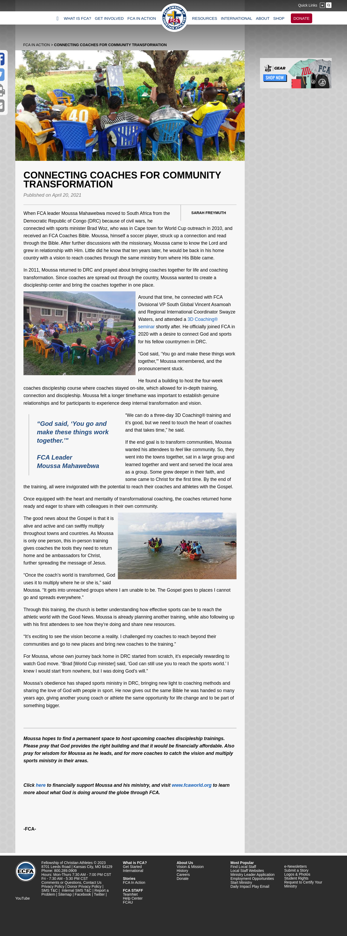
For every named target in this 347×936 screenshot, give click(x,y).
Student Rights (296, 878)
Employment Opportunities (252, 878)
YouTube (22, 898)
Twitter (99, 894)
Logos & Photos (297, 874)
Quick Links (307, 5)
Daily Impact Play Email (249, 886)
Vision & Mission (190, 867)
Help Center (133, 898)
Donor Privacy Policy (85, 886)
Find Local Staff (243, 867)
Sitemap (65, 894)
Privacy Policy (52, 886)
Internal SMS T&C (76, 890)
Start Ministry (241, 882)
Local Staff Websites (247, 871)
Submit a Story (296, 870)
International (133, 871)
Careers (183, 874)
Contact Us (92, 882)
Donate (183, 878)
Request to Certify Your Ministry (303, 884)
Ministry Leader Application (252, 874)
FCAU (128, 902)
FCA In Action (36, 45)
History (182, 871)
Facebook (83, 894)
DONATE (301, 18)
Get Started (132, 867)
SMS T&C (49, 890)
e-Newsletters (295, 866)
